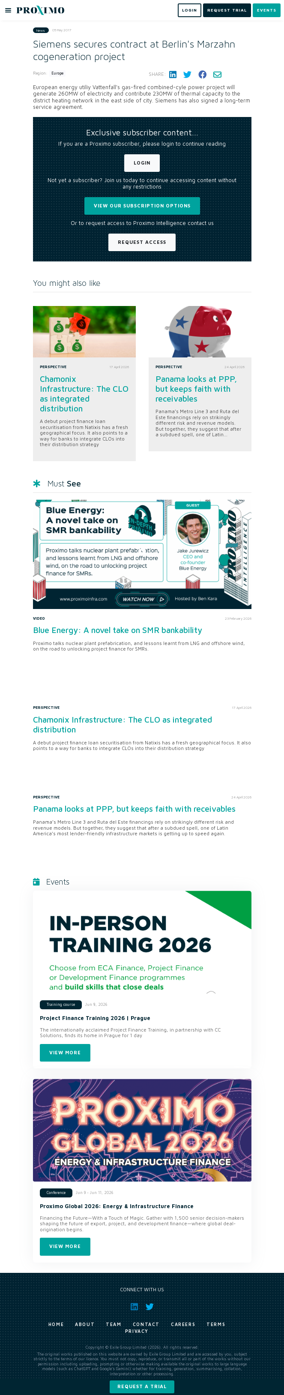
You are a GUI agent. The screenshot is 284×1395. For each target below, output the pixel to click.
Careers (183, 1324)
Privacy (137, 1331)
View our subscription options (142, 205)
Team (113, 1324)
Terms (215, 1324)
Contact (146, 1324)
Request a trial (142, 1386)
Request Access (142, 242)
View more (65, 1052)
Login (142, 162)
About (85, 1324)
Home (56, 1324)
